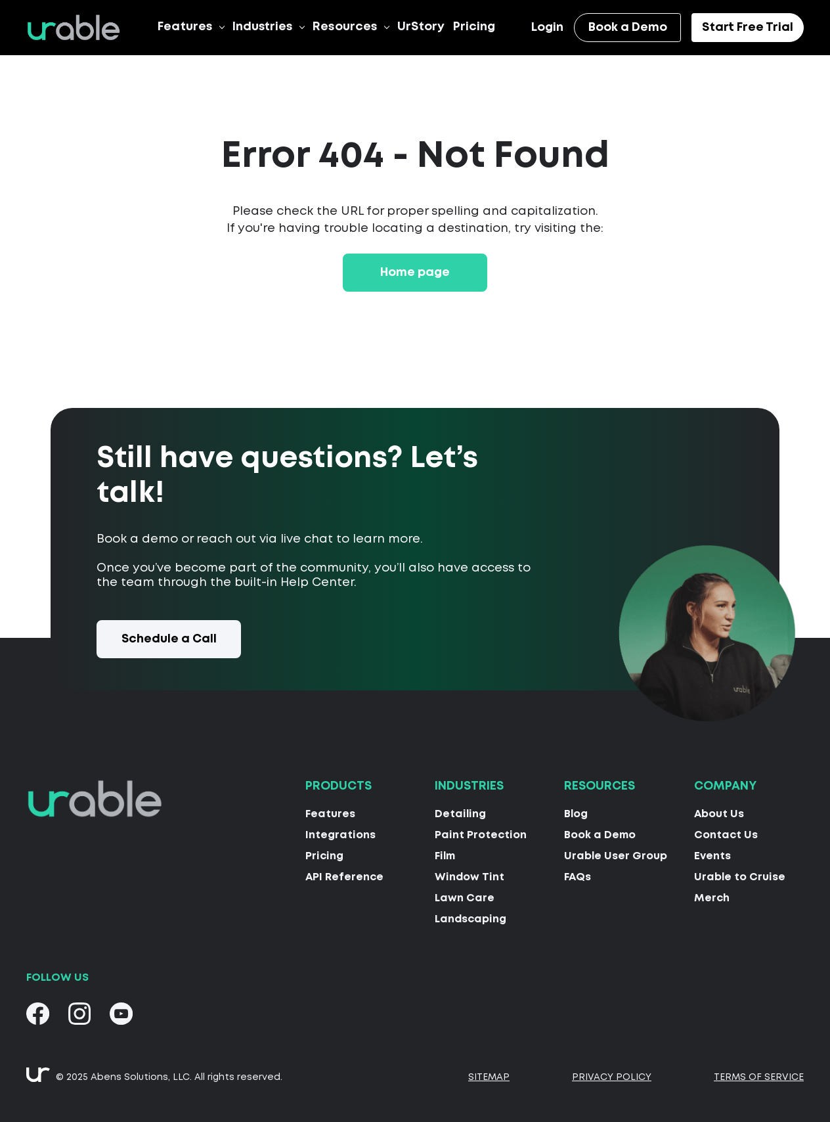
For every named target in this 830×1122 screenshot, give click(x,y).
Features (185, 26)
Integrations (340, 834)
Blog (576, 813)
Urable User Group (615, 856)
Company (725, 786)
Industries (262, 26)
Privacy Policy (611, 1077)
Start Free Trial (747, 27)
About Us (719, 813)
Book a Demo (627, 27)
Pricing (474, 26)
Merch (712, 898)
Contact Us (726, 834)
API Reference (344, 877)
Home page (415, 272)
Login (547, 27)
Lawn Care (464, 898)
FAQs (577, 877)
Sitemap (489, 1077)
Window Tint (469, 877)
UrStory (421, 26)
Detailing (460, 813)
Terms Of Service (759, 1077)
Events (712, 856)
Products (338, 786)
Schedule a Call (169, 638)
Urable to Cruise (739, 877)
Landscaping (470, 919)
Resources (345, 26)
